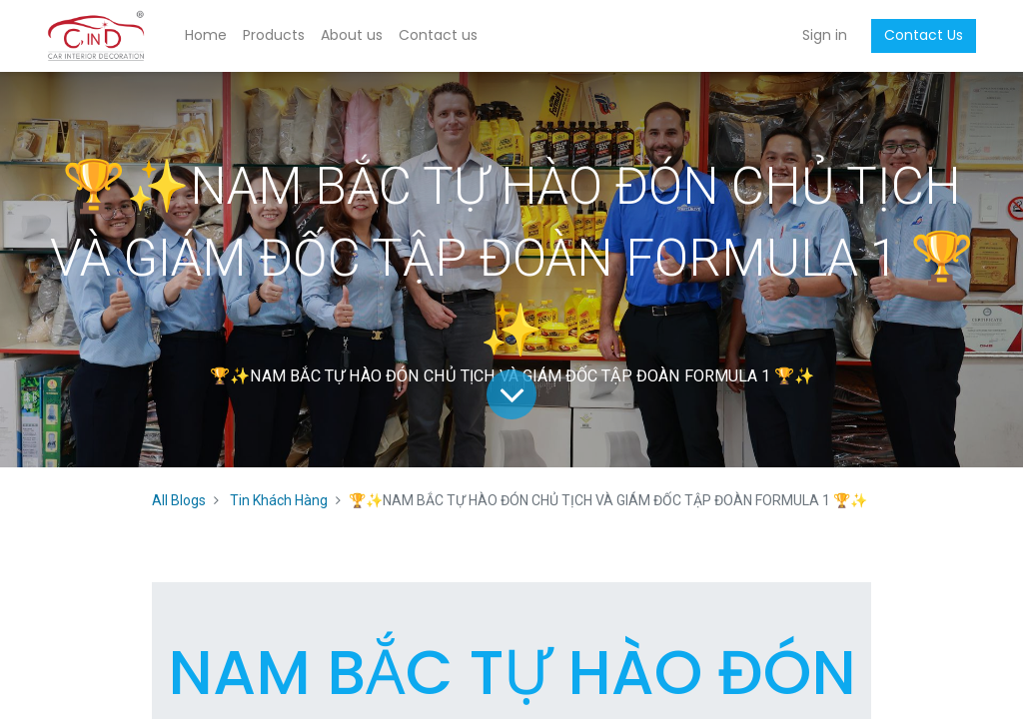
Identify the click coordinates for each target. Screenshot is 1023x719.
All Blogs (179, 500)
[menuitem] (206, 36)
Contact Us (923, 35)
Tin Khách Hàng (279, 500)
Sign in (824, 35)
